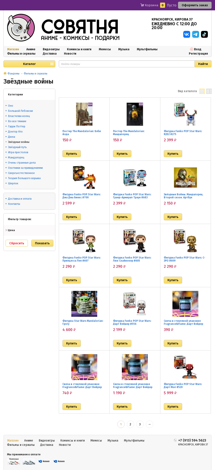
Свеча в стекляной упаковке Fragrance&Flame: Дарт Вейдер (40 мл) (183, 323)
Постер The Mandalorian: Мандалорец (129, 133)
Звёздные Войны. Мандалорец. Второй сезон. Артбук (183, 196)
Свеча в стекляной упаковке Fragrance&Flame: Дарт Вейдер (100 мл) (82, 387)
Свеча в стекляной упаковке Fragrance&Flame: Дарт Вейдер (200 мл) (132, 387)
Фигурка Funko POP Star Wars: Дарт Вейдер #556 (132, 322)
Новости (70, 53)
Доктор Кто (15, 131)
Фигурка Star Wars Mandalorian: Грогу (82, 322)
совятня (80, 28)
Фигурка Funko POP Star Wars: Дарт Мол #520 (183, 386)
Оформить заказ (195, 5)
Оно (10, 105)
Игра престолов (18, 152)
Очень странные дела (22, 162)
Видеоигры (51, 49)
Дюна (11, 136)
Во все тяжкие (17, 121)
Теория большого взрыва (24, 178)
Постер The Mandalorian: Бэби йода (81, 133)
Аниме (30, 49)
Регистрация (198, 53)
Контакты (14, 203)
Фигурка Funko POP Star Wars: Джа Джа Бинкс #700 (81, 196)
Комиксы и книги (79, 49)
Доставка (50, 53)
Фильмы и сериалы (21, 53)
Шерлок (13, 183)
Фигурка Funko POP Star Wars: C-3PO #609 (184, 259)
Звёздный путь (17, 147)
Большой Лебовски (20, 110)
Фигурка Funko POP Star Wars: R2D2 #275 (183, 133)
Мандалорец (16, 157)
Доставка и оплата (20, 198)
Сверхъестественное (21, 173)
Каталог (29, 64)
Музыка (123, 49)
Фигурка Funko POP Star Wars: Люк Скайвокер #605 (132, 259)
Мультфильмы (147, 49)
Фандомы (13, 73)
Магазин (13, 49)
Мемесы (105, 49)
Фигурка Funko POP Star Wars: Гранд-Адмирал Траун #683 (132, 196)
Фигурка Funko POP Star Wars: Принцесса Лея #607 (81, 259)
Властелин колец (19, 116)
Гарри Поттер (16, 126)
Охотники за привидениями (25, 167)
